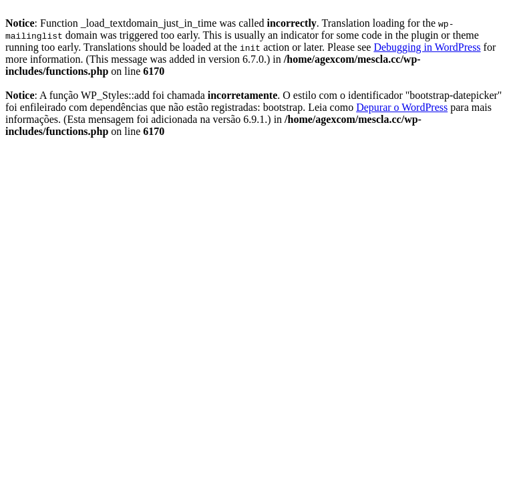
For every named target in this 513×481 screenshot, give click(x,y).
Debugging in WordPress (426, 47)
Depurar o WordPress (402, 107)
